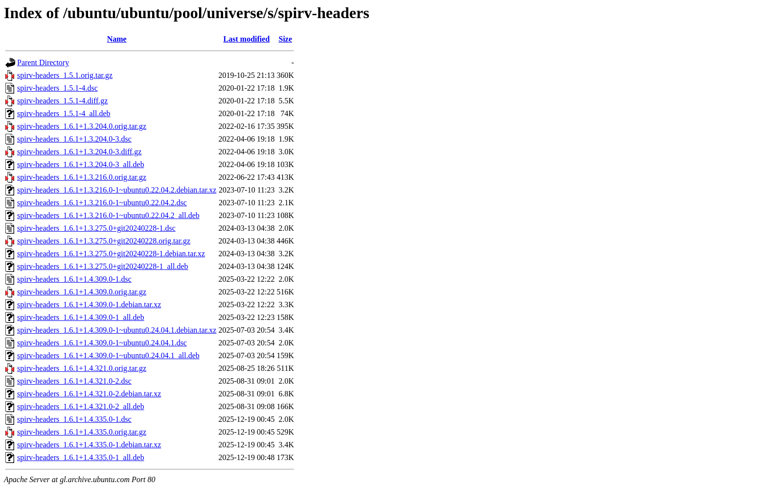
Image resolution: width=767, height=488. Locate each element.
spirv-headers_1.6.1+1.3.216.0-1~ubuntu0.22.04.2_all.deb (108, 215)
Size (286, 39)
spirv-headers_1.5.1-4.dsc (57, 88)
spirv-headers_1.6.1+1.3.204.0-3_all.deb (80, 164)
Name (117, 39)
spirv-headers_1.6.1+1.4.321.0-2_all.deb (80, 406)
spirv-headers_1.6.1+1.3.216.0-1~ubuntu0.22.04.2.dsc (102, 202)
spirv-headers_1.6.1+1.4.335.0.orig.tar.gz (81, 432)
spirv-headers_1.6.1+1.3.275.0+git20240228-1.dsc (96, 228)
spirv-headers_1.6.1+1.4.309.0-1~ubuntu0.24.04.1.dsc (102, 343)
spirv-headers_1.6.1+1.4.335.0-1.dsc (74, 419)
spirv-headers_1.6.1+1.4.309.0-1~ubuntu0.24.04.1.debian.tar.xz (116, 330)
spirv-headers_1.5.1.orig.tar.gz (65, 75)
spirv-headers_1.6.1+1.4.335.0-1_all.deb (80, 457)
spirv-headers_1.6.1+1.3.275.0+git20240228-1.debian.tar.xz (111, 253)
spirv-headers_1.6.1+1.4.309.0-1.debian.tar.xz (89, 304)
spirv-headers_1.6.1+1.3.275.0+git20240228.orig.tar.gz (103, 241)
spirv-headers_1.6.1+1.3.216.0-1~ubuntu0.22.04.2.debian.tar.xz (116, 190)
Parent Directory (43, 62)
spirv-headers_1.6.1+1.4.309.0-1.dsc (74, 279)
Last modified (247, 39)
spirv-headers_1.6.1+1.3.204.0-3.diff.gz (79, 151)
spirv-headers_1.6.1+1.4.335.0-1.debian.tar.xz (89, 444)
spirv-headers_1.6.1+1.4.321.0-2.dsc (74, 381)
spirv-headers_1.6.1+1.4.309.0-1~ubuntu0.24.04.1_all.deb (108, 355)
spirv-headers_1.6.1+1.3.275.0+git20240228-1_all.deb (102, 266)
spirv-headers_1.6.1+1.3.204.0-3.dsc (74, 139)
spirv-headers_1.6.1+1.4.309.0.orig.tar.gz (81, 292)
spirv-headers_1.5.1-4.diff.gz (62, 101)
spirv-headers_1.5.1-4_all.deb (64, 113)
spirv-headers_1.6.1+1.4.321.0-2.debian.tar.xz (89, 394)
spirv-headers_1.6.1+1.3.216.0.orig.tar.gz (81, 177)
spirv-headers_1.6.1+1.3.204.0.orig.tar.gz (81, 126)
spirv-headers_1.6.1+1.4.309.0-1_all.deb (80, 317)
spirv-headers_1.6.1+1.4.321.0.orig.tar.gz (81, 368)
